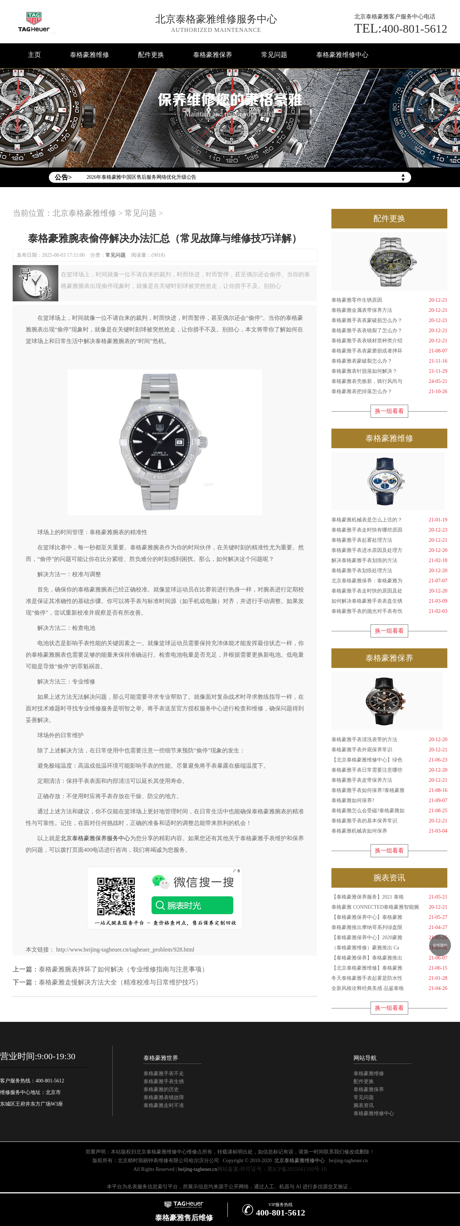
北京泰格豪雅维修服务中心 (216, 19)
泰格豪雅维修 (89, 54)
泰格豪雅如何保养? (389, 801)
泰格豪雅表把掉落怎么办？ (389, 392)
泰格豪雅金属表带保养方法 (389, 310)
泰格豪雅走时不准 (163, 1105)
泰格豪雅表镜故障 (163, 1097)
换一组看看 (389, 411)
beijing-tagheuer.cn (348, 1160)
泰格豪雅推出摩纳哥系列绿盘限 (389, 927)
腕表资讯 (364, 1105)
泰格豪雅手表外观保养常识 (389, 750)
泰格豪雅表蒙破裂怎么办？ (389, 361)
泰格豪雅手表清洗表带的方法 (389, 740)
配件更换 (151, 54)
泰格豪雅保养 (212, 54)
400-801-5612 (400, 28)
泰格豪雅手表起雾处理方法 (389, 540)
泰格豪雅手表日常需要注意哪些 (389, 770)
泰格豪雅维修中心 (342, 54)
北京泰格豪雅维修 (84, 213)
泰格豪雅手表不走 (163, 1073)
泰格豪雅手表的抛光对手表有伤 (389, 611)
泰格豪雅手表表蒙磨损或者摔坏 (389, 351)
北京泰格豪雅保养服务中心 (95, 838)
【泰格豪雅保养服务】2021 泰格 (389, 897)
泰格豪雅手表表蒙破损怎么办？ (389, 320)
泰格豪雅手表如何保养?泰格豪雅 (389, 790)
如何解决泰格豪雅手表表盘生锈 (389, 601)
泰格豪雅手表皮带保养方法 (389, 780)
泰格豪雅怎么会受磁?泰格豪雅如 (389, 811)
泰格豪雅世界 (160, 1058)
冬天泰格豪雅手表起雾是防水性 (389, 978)
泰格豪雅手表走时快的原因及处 (389, 591)
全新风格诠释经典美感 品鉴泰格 (389, 988)
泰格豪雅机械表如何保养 (389, 831)
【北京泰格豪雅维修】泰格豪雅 (389, 968)
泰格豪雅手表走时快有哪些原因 (389, 530)
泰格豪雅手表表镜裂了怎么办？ (389, 331)
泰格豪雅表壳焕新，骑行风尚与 (389, 381)
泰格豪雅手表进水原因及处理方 (389, 550)
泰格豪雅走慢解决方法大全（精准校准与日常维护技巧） (120, 982)
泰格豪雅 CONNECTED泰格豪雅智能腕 (389, 907)
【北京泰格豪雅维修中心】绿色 (389, 760)
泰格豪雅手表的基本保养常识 (389, 821)
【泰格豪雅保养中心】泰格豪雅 (389, 917)
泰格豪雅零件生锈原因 (389, 300)
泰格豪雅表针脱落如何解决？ (389, 371)
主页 (34, 54)
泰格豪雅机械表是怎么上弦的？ (389, 520)
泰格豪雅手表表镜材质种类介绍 (389, 341)
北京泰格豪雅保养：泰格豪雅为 (389, 581)
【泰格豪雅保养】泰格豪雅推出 (389, 958)
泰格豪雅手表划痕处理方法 (389, 571)
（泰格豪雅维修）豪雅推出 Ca (389, 948)
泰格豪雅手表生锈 (163, 1081)
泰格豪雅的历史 (161, 1089)
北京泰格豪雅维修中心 (299, 1160)
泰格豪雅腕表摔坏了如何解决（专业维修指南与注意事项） (123, 969)
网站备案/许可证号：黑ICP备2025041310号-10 (272, 1169)
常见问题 (274, 54)
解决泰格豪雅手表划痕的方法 (389, 561)
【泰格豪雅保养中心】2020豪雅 (389, 938)
